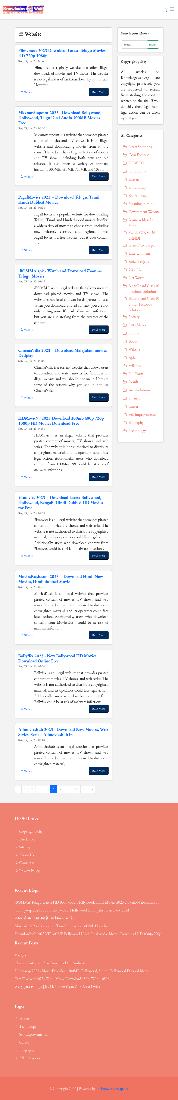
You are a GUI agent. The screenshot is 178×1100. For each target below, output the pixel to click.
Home (22, 1018)
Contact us (25, 862)
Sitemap (23, 847)
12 (76, 789)
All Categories (27, 1057)
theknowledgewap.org (112, 1088)
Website (27, 92)
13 (84, 789)
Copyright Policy (29, 831)
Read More (98, 92)
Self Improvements (31, 1034)
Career (22, 1042)
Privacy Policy (27, 870)
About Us (24, 854)
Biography (24, 1050)
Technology (26, 1026)
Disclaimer (25, 839)
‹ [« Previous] (18, 789)
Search (152, 44)
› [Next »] (92, 789)
